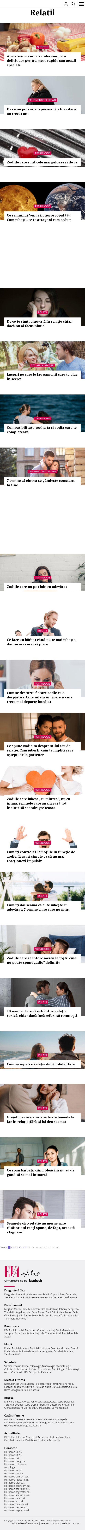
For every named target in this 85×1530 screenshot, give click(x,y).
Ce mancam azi (59, 1407)
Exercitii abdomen (14, 1386)
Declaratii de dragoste (65, 1297)
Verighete (47, 1351)
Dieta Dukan (27, 1383)
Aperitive (44, 1404)
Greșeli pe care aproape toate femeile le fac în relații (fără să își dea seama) (40, 1119)
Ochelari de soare (63, 1351)
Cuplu (53, 1294)
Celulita (25, 1333)
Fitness (15, 1383)
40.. (41, 1247)
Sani (58, 1330)
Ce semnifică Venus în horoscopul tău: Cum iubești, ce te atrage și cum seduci (39, 217)
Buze (17, 1333)
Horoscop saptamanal (16, 1510)
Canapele (62, 1419)
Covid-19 (43, 1440)
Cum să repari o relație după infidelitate (41, 1064)
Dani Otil (51, 1312)
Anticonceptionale (27, 1369)
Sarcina (8, 1366)
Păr (6, 1330)
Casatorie (70, 1294)
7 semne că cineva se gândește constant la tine (41, 482)
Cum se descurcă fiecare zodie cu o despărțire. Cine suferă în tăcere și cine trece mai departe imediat (39, 697)
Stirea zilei (31, 1437)
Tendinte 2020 (12, 1354)
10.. (29, 1247)
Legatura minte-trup (42, 471)
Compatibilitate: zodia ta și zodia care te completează (42, 429)
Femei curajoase (23, 1425)
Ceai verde (17, 1372)
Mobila (52, 1419)
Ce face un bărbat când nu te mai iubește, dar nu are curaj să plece (41, 641)
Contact (77, 1523)
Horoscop (10, 1448)
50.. (45, 1247)
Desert (53, 1404)
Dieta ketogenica (13, 1390)
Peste (34, 1401)
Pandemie (54, 1440)
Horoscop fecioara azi (16, 1479)
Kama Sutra (15, 1297)
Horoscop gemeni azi (16, 1476)
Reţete (8, 1398)
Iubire (61, 1294)
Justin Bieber (24, 1315)
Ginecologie (48, 1366)
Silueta (73, 1386)
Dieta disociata (60, 1386)
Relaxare (40, 1383)
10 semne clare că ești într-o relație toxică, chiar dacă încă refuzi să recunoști (42, 1013)
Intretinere (58, 1383)
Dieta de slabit (43, 1386)
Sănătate (10, 1362)
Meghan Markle (13, 1309)
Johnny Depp (66, 1309)
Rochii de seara (20, 1348)
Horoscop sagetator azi (17, 1492)
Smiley (60, 1312)
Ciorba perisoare (13, 1407)
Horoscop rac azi (13, 1473)
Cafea (53, 1401)
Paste (18, 1401)
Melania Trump (40, 1315)
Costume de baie (60, 1348)
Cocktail (19, 1404)
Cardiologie (58, 1369)
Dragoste (9, 1294)
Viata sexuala (34, 1294)
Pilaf (72, 1404)
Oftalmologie (73, 1369)
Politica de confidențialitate (25, 1523)
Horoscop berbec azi (15, 1507)
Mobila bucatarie (13, 1419)
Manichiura (68, 1330)
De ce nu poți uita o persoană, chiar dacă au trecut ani (41, 111)
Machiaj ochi (37, 1333)
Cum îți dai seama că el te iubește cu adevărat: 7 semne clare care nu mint (38, 907)
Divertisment (13, 1305)
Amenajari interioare (35, 1419)
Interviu (20, 1437)
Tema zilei (43, 1437)
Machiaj (50, 1330)
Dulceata (69, 1401)
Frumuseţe (11, 1326)
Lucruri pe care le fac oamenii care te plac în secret (42, 376)
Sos (39, 1401)
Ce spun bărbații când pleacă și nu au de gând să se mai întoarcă (40, 1172)
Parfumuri (30, 1330)
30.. (37, 1247)
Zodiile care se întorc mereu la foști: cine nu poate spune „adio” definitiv (41, 960)
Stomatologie (63, 1366)
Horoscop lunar (13, 1470)
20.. (33, 1247)
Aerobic (69, 1383)
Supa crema (31, 1404)
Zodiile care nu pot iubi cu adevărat (37, 586)
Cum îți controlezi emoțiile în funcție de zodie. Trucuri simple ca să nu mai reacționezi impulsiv (41, 856)
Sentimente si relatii (42, 100)
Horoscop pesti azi (14, 1498)
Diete (7, 1383)
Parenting (41, 1422)
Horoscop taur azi (14, 1482)
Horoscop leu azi (13, 1501)
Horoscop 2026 (12, 1452)
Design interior (26, 1422)
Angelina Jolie (23, 1312)
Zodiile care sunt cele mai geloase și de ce (42, 162)
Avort (7, 1372)
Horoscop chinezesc (15, 1464)
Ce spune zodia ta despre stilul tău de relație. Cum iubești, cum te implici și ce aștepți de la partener (40, 750)
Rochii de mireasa (40, 1348)
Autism (37, 1425)
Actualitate (12, 1433)
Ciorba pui (29, 1407)
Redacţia (66, 1523)
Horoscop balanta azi (16, 1504)
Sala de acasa (31, 1390)
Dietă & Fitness (14, 1380)
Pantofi (74, 1348)
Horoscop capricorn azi (17, 1485)
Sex (6, 1297)
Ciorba (25, 1401)
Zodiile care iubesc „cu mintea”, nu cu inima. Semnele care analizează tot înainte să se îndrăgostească (38, 803)
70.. (53, 1247)
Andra (68, 1312)
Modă (8, 1344)
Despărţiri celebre (14, 1440)
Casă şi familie (14, 1415)
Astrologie (42, 153)
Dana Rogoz (38, 1312)
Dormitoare (10, 1422)
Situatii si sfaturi (42, 365)
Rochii (12, 1330)
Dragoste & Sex (14, 1290)
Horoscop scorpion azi (16, 1488)
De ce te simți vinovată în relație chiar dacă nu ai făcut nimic (39, 323)
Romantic (20, 1294)
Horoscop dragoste (15, 1461)
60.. (49, 1247)
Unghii (20, 1330)
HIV (26, 1372)
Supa (60, 1401)
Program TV (56, 1315)
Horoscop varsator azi (16, 1495)
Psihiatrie (46, 1372)
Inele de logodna (31, 1351)
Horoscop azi (11, 1458)
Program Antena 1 (18, 1318)
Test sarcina (44, 1369)
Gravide (8, 1425)
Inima (25, 1366)
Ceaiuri (17, 1366)
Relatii (42, 312)
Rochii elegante (12, 1351)
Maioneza (63, 1404)
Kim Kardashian (49, 1309)
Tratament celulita (55, 1333)
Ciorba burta (43, 1407)
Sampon (9, 1333)
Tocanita (9, 1404)
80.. (57, 1247)
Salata (45, 1401)
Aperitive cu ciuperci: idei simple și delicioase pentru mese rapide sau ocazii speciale (41, 60)
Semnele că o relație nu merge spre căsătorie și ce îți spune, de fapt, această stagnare (41, 1227)
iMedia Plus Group (36, 1520)
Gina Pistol (10, 1315)
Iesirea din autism (60, 1437)
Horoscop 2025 (12, 1455)
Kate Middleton (31, 1309)
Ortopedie (34, 1372)
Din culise (9, 1437)
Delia (75, 1312)
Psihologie (35, 1366)
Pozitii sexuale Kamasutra (37, 1297)
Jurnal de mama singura (60, 1422)
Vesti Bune (31, 1440)
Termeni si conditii (50, 1523)
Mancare (9, 1401)
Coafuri (41, 1330)
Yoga (48, 1383)
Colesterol (10, 1369)
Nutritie (42, 47)
